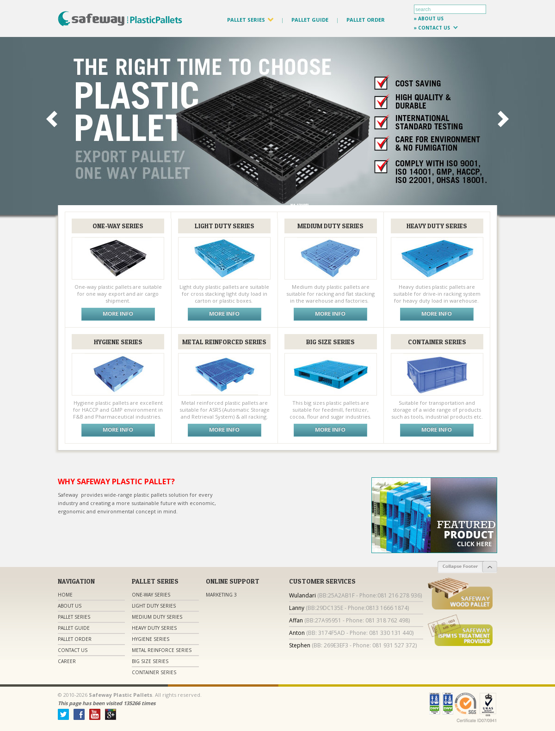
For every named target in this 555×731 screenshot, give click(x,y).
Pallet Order (75, 639)
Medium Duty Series (157, 617)
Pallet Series (74, 617)
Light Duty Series (154, 606)
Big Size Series (150, 661)
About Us (69, 606)
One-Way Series (151, 594)
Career (67, 661)
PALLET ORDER (365, 19)
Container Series (154, 672)
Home (65, 594)
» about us (429, 18)
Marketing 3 (221, 594)
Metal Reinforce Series (161, 650)
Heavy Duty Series (154, 628)
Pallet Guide (74, 628)
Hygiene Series (150, 639)
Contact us (72, 650)
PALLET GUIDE (309, 19)
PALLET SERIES (250, 19)
